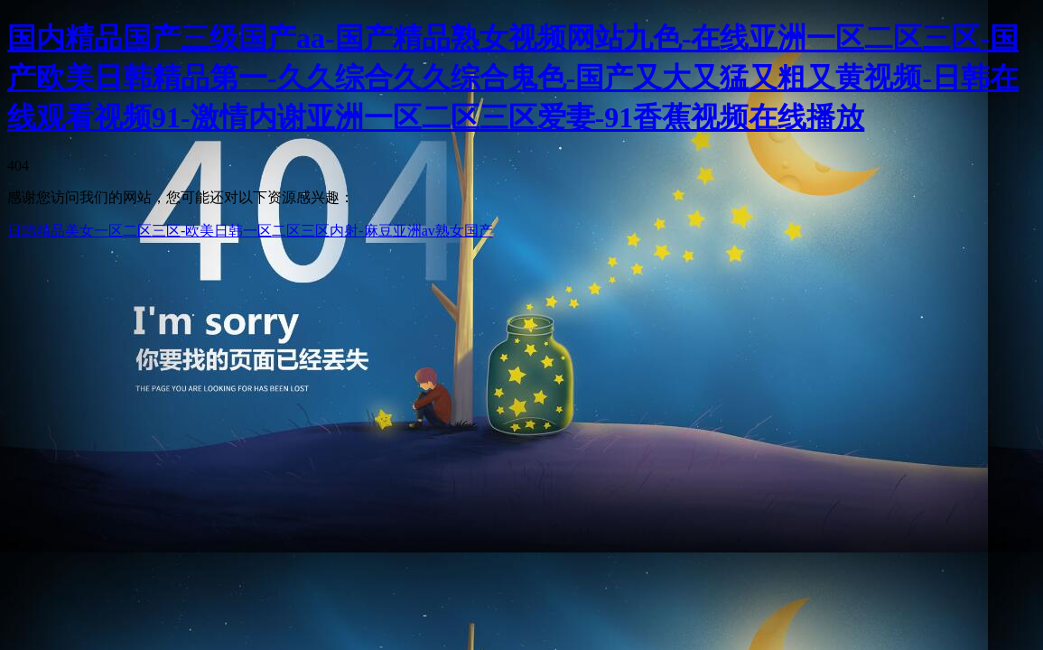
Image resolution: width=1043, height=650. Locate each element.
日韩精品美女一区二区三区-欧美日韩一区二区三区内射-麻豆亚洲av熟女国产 (250, 230)
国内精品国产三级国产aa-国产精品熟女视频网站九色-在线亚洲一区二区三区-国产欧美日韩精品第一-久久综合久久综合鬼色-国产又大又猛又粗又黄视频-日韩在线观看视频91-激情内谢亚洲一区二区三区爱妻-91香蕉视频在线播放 (513, 78)
